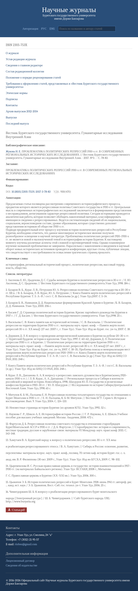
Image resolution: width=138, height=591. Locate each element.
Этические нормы (16, 93)
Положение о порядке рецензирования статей (33, 77)
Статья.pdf (16, 509)
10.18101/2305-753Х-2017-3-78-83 (31, 191)
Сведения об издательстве (21, 565)
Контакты (12, 105)
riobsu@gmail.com (26, 544)
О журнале (12, 53)
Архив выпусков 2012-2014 (22, 111)
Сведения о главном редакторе (24, 65)
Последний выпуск (17, 123)
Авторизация (30, 28)
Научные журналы (69, 10)
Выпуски (11, 117)
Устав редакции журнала (21, 59)
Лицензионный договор (20, 560)
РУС (44, 28)
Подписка (12, 99)
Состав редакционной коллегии (25, 71)
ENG (51, 28)
